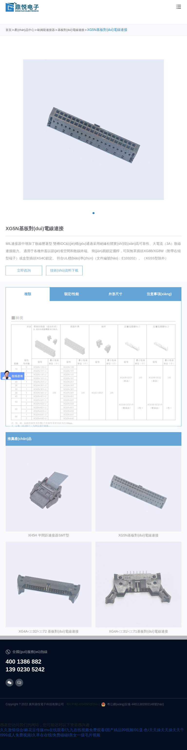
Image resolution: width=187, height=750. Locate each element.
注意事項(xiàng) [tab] (159, 297)
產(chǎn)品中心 (24, 30)
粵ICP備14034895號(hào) (83, 704)
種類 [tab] (27, 297)
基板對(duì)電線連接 (71, 30)
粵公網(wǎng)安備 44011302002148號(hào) (133, 704)
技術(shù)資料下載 (64, 274)
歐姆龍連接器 (46, 30)
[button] (93, 213)
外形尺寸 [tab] (115, 297)
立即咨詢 (24, 274)
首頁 (8, 30)
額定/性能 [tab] (71, 297)
